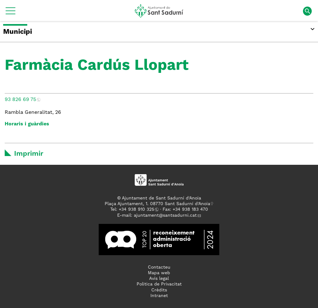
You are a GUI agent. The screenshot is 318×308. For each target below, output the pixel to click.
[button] (10, 13)
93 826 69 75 (20, 99)
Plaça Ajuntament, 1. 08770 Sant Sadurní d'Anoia (157, 204)
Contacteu (159, 267)
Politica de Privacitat (159, 284)
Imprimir (28, 153)
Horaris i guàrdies (27, 124)
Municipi (17, 31)
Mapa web (159, 273)
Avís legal (159, 278)
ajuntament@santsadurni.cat (165, 215)
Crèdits (159, 290)
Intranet (159, 296)
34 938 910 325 (137, 209)
